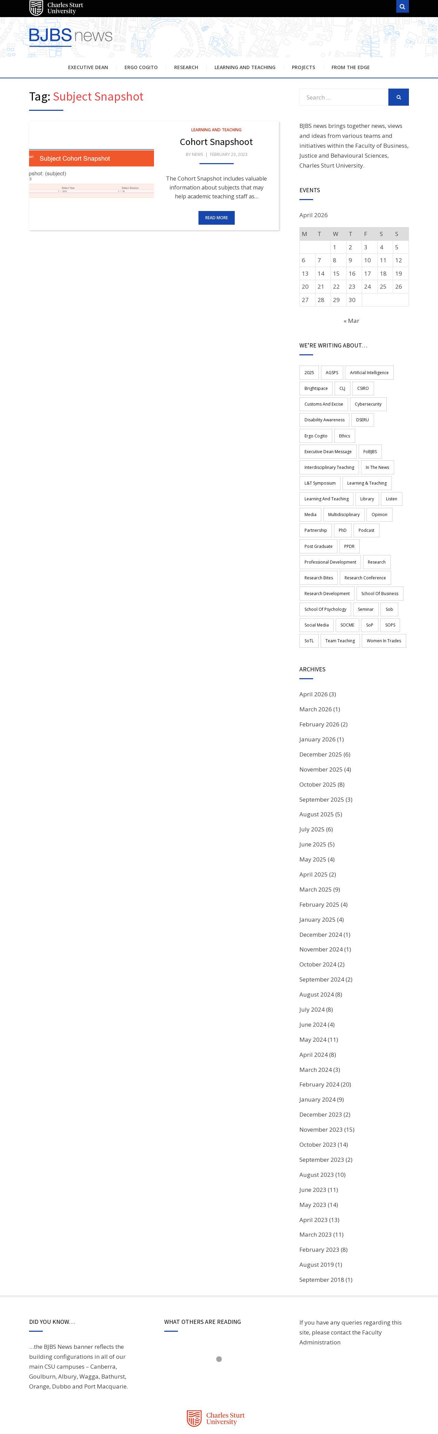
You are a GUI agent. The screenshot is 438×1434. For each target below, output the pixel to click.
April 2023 (313, 1182)
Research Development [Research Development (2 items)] (326, 560)
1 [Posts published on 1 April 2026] (334, 247)
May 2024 (312, 1002)
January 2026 (317, 702)
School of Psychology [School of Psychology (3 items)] (325, 575)
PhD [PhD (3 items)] (341, 502)
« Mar (351, 321)
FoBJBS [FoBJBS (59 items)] (389, 430)
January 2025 (317, 882)
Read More (216, 218)
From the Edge (351, 67)
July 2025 (312, 791)
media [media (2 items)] (310, 488)
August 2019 (316, 1227)
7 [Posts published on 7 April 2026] (319, 260)
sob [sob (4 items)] (385, 575)
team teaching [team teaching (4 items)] (338, 604)
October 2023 (317, 1107)
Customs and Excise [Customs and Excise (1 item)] (323, 401)
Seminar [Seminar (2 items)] (364, 575)
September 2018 (321, 1242)
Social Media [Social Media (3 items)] (316, 589)
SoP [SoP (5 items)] (366, 589)
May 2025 (312, 822)
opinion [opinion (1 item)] (376, 488)
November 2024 (321, 912)
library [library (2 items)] (365, 473)
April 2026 (313, 656)
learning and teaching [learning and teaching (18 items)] (326, 473)
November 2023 (321, 1092)
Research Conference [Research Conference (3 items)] (363, 546)
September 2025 (321, 762)
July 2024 (312, 972)
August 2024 (316, 957)
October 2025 (317, 747)
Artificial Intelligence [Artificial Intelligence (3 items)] (365, 372)
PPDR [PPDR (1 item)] (347, 517)
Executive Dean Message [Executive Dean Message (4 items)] (348, 430)
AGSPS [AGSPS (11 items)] (330, 372)
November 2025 (321, 732)
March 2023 (315, 1197)
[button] (91, 175)
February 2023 (319, 1212)
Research (186, 67)
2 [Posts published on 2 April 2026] (350, 247)
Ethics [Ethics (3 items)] (309, 430)
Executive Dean (88, 67)
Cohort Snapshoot (216, 141)
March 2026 (315, 671)
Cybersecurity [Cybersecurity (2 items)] (366, 401)
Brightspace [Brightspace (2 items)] (315, 387)
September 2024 (321, 942)
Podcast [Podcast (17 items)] (363, 502)
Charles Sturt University (331, 165)
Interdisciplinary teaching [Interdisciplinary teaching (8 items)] (328, 444)
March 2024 (315, 1032)
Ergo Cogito (141, 67)
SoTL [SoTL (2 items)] (308, 604)
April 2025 (313, 837)
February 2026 (319, 686)
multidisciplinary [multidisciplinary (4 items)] (342, 488)
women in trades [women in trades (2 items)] (380, 604)
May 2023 (312, 1167)
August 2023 (316, 1137)
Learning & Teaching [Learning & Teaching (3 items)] (365, 459)
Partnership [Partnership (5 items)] (315, 502)
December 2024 (320, 897)
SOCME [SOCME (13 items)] (345, 589)
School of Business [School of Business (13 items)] (377, 560)
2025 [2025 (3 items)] (308, 372)
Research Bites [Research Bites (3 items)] (318, 546)
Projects (303, 67)
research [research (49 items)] (375, 532)
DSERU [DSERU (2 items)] (360, 416)
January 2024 (317, 1062)
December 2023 (320, 1077)
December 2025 (320, 717)
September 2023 (321, 1122)
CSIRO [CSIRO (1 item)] (359, 387)
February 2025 (319, 867)
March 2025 (315, 852)
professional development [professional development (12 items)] (330, 532)
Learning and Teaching (245, 67)
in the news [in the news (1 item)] (375, 444)
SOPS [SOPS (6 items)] (385, 589)
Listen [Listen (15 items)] (388, 473)
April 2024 (313, 1017)
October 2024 (317, 927)
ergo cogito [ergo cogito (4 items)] (388, 416)
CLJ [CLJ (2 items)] (340, 387)
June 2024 (312, 987)
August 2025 (316, 777)
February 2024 (319, 1047)
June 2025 (312, 807)
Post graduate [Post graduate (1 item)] (318, 517)
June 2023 (312, 1152)
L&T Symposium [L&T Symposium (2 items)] (319, 459)
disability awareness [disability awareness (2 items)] (324, 416)
